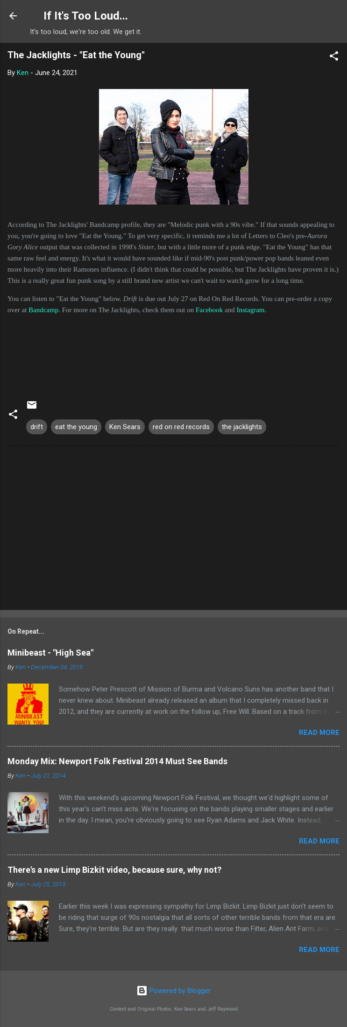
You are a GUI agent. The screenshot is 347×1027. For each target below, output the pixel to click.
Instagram (250, 310)
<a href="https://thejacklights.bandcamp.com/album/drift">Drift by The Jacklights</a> (173, 350)
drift (36, 427)
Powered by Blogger (173, 990)
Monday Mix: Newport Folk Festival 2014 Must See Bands (117, 761)
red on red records (181, 427)
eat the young (76, 427)
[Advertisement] (173, 530)
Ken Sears (125, 427)
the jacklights (242, 427)
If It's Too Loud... (85, 15)
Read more (319, 732)
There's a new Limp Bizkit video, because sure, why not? (114, 870)
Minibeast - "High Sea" (50, 652)
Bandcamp (43, 310)
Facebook (209, 310)
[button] (334, 57)
